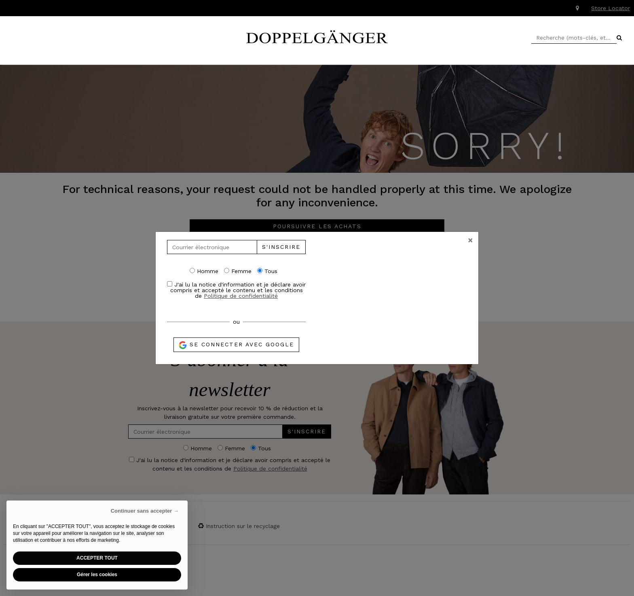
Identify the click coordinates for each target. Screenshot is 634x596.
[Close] (470, 240)
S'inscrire (281, 247)
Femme (237, 271)
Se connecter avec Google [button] (236, 345)
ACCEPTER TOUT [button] (97, 558)
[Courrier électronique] (212, 247)
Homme (204, 271)
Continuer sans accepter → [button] (145, 511)
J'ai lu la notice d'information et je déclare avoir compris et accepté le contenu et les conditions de (236, 290)
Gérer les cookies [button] (97, 574)
